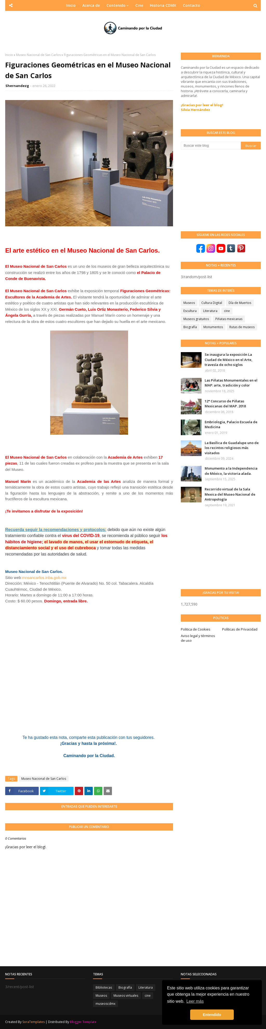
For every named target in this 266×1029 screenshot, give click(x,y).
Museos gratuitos (196, 319)
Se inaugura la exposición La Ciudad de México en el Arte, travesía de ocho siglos (228, 359)
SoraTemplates (33, 1022)
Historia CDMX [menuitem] (163, 5)
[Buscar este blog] (211, 145)
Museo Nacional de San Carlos (38, 55)
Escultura (190, 311)
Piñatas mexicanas (228, 319)
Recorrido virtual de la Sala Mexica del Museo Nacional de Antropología (230, 494)
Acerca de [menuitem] (91, 5)
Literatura (210, 311)
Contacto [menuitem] (191, 5)
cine (227, 311)
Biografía (190, 327)
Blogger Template (83, 1022)
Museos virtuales (126, 995)
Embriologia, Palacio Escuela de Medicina (231, 424)
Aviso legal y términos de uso (198, 638)
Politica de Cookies (195, 629)
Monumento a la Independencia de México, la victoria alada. (231, 471)
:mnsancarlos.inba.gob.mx (43, 577)
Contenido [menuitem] (116, 5)
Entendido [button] (212, 1015)
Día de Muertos (240, 303)
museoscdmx (105, 1003)
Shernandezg (17, 85)
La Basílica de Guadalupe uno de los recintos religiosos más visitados (232, 447)
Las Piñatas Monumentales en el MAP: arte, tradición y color (231, 383)
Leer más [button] (195, 1001)
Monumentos (213, 327)
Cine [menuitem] (139, 5)
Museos (189, 303)
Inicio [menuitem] (71, 5)
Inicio (9, 55)
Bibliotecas (104, 987)
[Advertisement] (220, 189)
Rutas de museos (242, 327)
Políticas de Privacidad (239, 629)
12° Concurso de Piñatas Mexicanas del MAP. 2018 (225, 404)
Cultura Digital (211, 303)
